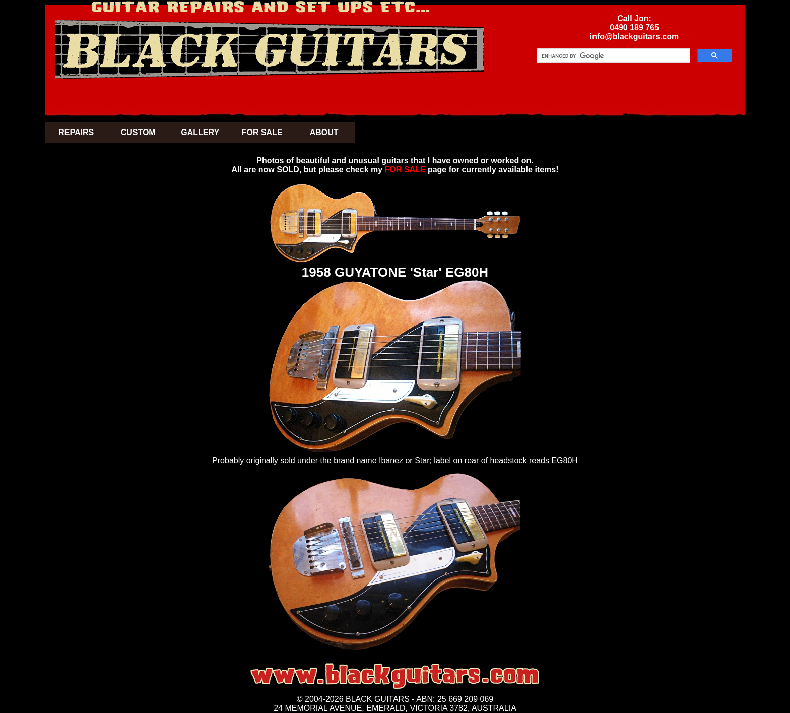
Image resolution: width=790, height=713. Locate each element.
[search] (612, 55)
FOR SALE (262, 132)
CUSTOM (138, 132)
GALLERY (200, 132)
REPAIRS (76, 132)
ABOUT (324, 132)
